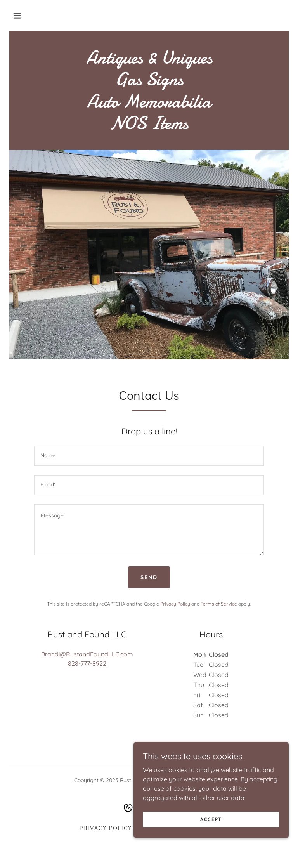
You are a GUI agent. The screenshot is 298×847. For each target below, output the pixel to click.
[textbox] (149, 456)
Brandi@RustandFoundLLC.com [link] (87, 654)
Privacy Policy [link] (175, 604)
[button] (17, 15)
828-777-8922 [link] (87, 663)
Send (149, 577)
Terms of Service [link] (219, 604)
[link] (149, 126)
